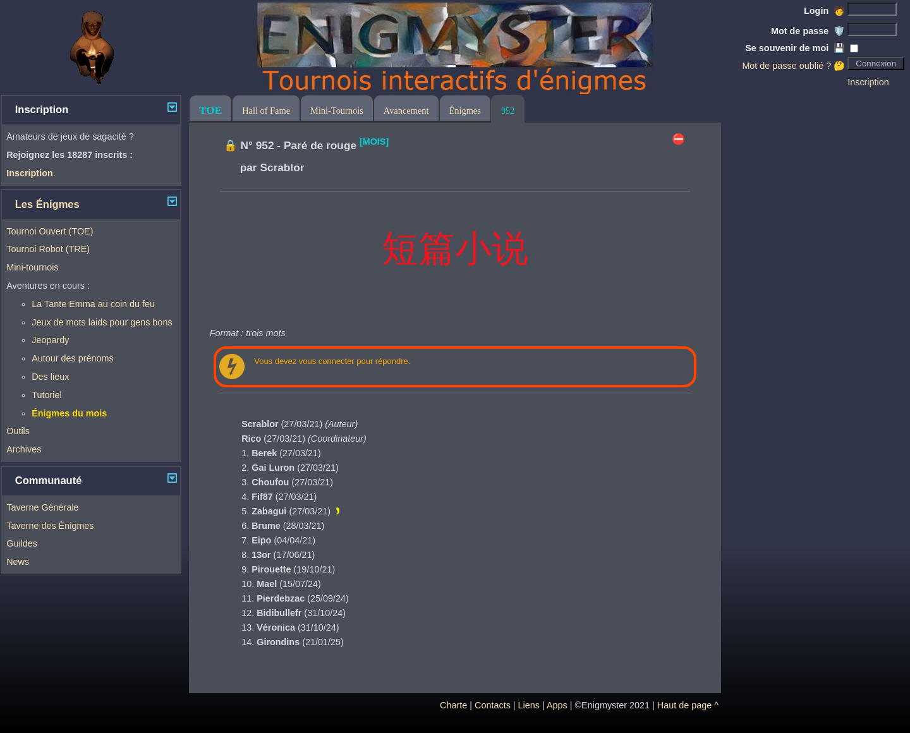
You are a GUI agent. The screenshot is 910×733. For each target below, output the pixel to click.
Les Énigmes (47, 204)
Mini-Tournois (336, 111)
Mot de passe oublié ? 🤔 (793, 66)
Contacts (493, 705)
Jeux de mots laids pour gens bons (102, 322)
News (17, 562)
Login (824, 11)
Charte (453, 705)
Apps (557, 705)
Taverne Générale (42, 507)
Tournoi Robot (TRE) (48, 249)
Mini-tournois (32, 267)
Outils (18, 431)
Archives (23, 449)
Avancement (406, 111)
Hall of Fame (266, 111)
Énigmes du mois (69, 413)
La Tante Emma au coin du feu (93, 304)
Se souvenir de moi (795, 48)
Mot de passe (808, 31)
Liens (529, 705)
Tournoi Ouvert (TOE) (49, 231)
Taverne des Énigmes (50, 526)
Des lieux (50, 377)
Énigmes (465, 111)
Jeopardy (50, 340)
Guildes (21, 543)
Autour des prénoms (73, 358)
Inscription (868, 82)
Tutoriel (46, 395)
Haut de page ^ (688, 705)
